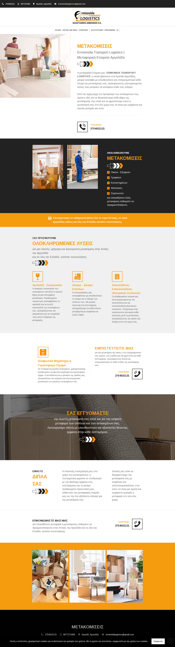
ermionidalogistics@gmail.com (71, 4)
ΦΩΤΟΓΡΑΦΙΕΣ (97, 30)
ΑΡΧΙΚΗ (58, 30)
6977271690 (25, 4)
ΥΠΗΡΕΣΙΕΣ (84, 30)
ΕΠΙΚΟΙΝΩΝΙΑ (110, 30)
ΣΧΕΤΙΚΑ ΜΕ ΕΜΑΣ (70, 30)
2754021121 (10, 4)
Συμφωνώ (158, 641)
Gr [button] (118, 30)
